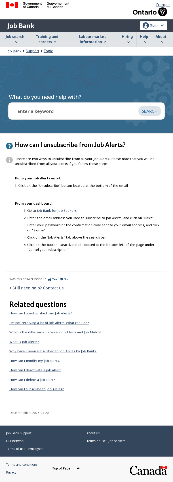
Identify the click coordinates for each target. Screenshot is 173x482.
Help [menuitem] (144, 38)
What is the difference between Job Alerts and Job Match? (55, 332)
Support (32, 50)
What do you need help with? (45, 97)
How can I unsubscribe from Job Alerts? (40, 313)
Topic (48, 50)
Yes (52, 279)
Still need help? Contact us (37, 288)
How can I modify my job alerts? (35, 360)
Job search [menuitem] (15, 38)
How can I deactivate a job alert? (35, 370)
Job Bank (20, 25)
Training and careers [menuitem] (47, 39)
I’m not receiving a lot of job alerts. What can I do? (49, 322)
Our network (15, 441)
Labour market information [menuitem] (92, 39)
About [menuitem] (161, 38)
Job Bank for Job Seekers (57, 210)
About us (93, 433)
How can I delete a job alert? (32, 379)
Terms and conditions (22, 464)
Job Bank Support (19, 433)
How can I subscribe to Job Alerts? (36, 389)
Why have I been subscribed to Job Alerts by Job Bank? (53, 351)
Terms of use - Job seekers (105, 441)
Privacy (11, 472)
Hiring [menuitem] (127, 38)
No (64, 279)
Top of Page (66, 468)
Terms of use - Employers (24, 449)
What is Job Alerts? (24, 341)
